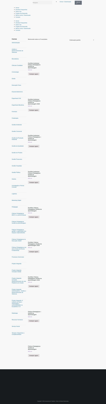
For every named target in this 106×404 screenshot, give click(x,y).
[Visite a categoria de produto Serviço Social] (19, 326)
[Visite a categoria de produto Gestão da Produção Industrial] (19, 139)
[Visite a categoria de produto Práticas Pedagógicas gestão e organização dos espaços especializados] (19, 231)
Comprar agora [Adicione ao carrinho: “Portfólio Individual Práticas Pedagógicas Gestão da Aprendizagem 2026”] (33, 110)
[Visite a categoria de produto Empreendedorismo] (19, 91)
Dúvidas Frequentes (21, 9)
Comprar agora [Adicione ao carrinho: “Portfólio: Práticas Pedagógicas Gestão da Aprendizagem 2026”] (33, 286)
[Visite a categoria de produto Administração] (19, 42)
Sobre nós (18, 11)
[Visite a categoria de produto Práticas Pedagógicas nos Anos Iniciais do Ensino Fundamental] (19, 249)
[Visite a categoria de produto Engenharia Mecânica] (19, 105)
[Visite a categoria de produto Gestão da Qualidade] (19, 146)
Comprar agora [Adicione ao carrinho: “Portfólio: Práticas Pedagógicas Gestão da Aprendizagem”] (33, 217)
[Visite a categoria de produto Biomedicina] (19, 58)
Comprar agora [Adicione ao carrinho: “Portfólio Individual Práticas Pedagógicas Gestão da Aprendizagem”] (33, 74)
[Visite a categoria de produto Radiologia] (19, 313)
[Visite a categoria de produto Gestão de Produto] (19, 152)
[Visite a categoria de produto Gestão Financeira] (19, 159)
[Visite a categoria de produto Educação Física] (19, 85)
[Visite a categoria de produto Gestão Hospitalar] (19, 165)
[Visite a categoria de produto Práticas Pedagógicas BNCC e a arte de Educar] (19, 214)
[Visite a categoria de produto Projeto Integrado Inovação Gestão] (19, 271)
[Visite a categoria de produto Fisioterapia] (19, 118)
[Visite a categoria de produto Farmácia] (19, 111)
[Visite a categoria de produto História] (19, 179)
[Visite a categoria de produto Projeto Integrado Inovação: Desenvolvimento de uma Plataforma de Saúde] (19, 280)
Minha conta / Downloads (23, 15)
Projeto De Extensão (21, 13)
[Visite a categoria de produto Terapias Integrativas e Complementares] (19, 334)
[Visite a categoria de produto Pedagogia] (19, 207)
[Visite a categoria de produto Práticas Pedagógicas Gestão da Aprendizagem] (19, 222)
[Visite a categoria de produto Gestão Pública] (19, 172)
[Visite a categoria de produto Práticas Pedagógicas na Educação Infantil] (19, 240)
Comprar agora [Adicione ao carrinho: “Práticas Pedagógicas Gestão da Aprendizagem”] (33, 355)
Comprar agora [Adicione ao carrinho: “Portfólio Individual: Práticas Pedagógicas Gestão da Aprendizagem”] (33, 182)
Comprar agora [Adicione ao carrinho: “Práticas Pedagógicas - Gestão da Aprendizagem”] (33, 321)
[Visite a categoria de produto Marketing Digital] (19, 200)
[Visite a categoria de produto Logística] (19, 193)
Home (17, 7)
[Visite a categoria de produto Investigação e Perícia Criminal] (19, 186)
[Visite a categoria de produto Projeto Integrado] (19, 263)
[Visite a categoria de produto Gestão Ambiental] (19, 124)
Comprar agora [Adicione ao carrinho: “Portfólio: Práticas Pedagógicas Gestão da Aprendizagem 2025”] (33, 251)
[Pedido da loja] (81, 40)
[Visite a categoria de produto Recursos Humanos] (19, 319)
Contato (18, 17)
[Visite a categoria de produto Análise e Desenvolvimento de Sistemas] (19, 51)
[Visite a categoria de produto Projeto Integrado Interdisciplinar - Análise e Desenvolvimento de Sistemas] (19, 291)
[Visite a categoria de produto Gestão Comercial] (19, 131)
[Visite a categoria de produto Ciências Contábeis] (19, 65)
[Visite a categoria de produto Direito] (19, 78)
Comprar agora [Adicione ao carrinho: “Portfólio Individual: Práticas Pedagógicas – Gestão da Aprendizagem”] (33, 146)
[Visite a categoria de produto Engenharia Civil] (19, 98)
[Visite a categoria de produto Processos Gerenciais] (19, 257)
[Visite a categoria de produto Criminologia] (19, 72)
